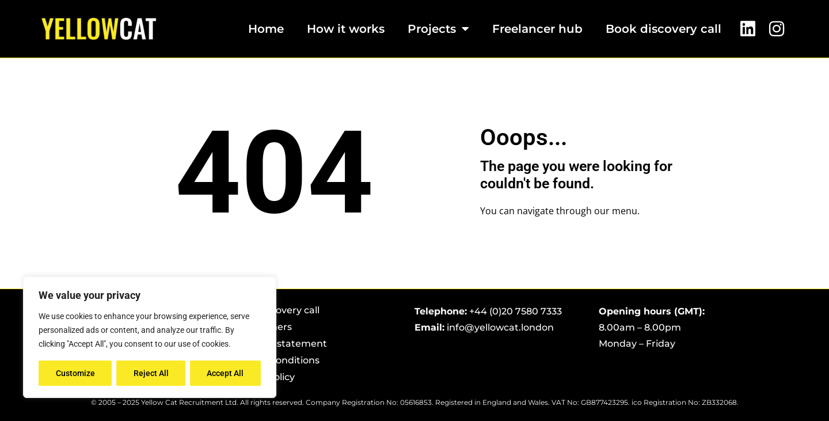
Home (266, 29)
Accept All (225, 373)
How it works (346, 29)
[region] (149, 337)
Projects (438, 28)
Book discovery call (663, 29)
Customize (75, 373)
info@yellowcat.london (500, 327)
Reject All (151, 373)
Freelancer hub (537, 29)
